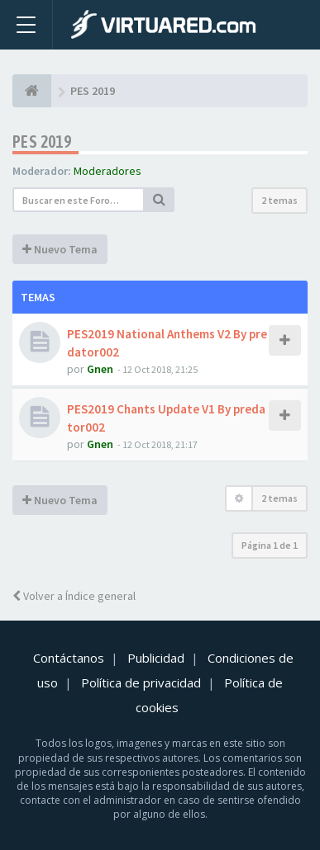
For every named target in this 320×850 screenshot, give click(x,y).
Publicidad (155, 657)
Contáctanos (68, 657)
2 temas (279, 200)
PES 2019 (41, 141)
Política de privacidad (141, 682)
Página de (269, 545)
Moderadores (107, 170)
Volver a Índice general (74, 595)
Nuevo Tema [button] (60, 249)
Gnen (100, 368)
